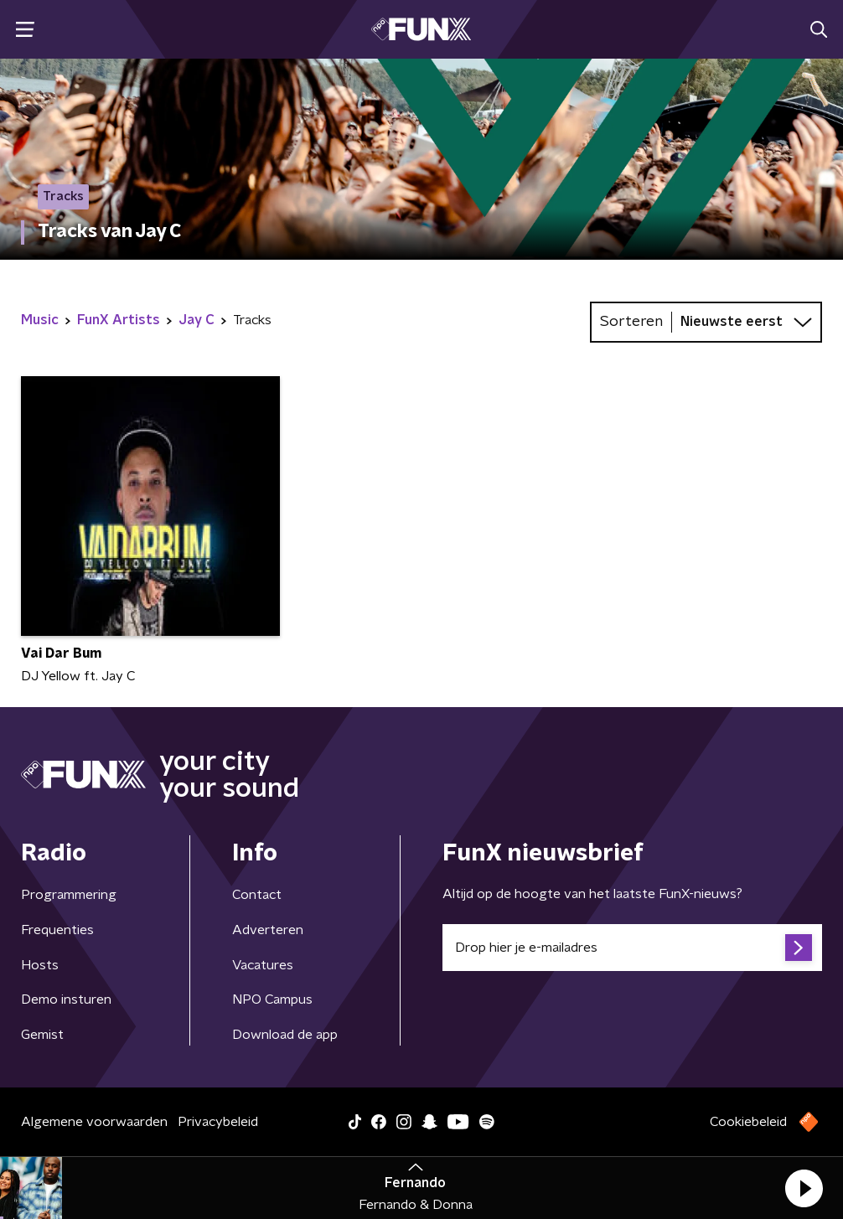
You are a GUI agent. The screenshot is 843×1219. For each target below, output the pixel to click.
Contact (257, 894)
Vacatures (262, 965)
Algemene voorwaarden (94, 1122)
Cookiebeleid (748, 1122)
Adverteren (267, 930)
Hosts (40, 965)
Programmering (68, 894)
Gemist (42, 1034)
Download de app (285, 1034)
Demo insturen (66, 999)
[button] (803, 1188)
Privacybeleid (218, 1122)
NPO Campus (272, 999)
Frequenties (57, 930)
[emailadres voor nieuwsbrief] (632, 947)
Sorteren (631, 321)
